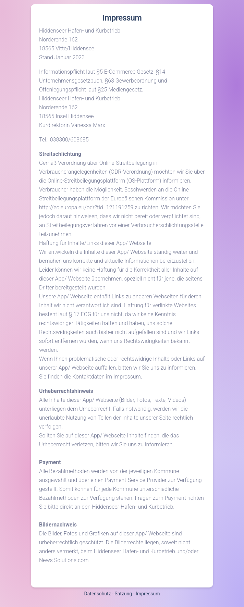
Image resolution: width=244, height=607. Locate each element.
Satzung (123, 593)
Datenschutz (97, 593)
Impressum (148, 593)
